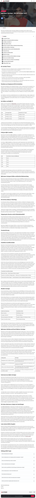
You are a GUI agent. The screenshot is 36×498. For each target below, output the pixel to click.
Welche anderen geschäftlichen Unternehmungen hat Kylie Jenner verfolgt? (13, 467)
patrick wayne (28, 436)
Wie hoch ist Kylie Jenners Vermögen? (7, 453)
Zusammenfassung (6, 50)
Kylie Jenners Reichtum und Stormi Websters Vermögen (11, 56)
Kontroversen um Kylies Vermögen (8, 57)
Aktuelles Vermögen (6, 54)
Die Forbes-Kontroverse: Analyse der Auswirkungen (11, 59)
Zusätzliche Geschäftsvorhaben (8, 52)
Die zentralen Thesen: (6, 38)
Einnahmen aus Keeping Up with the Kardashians (10, 40)
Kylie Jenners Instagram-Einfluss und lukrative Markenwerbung (13, 45)
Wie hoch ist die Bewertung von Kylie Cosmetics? (9, 460)
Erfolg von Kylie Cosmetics (7, 43)
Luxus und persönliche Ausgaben (8, 61)
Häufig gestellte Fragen (6, 63)
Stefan (4, 17)
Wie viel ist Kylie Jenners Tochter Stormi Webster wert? (10, 470)
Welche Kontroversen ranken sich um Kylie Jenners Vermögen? (11, 477)
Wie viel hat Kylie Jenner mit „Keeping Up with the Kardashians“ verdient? (12, 457)
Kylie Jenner (14, 103)
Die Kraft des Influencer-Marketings (8, 47)
